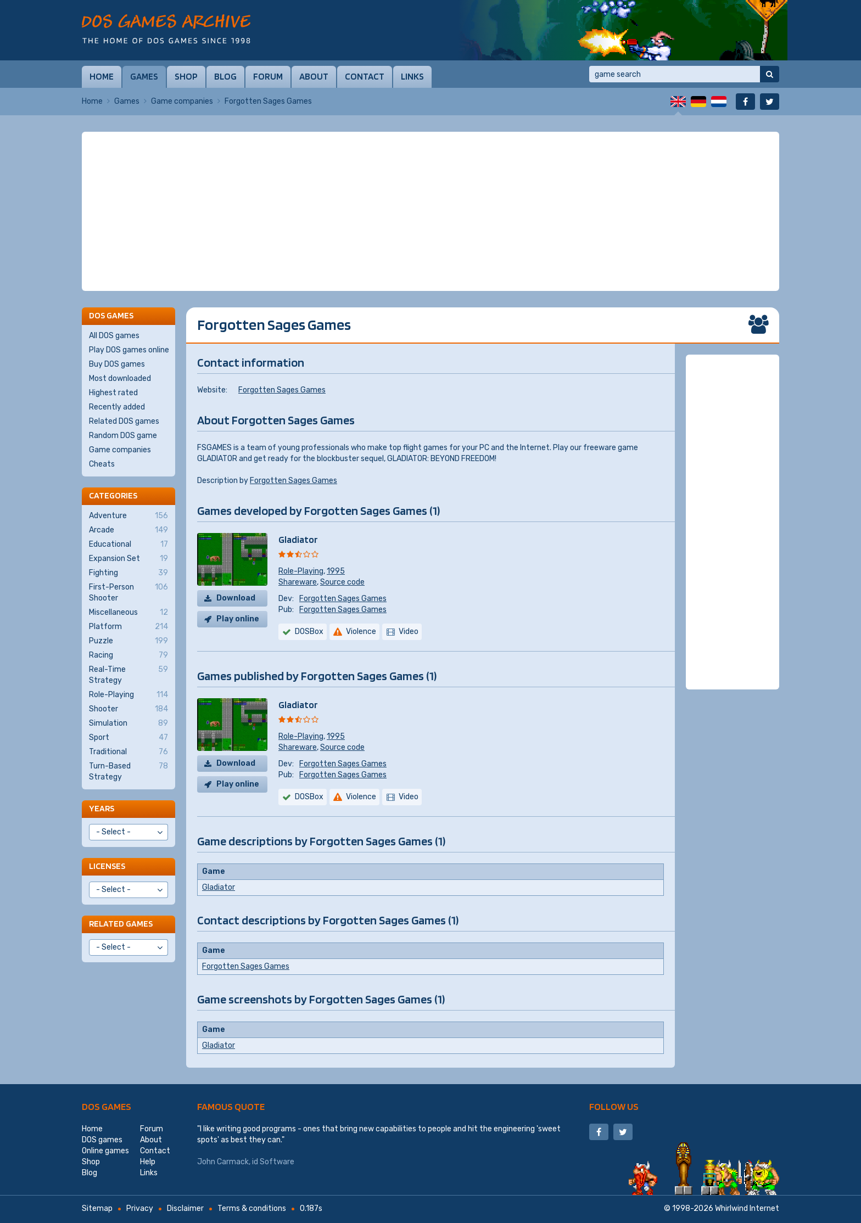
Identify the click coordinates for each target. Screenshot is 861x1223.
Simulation (128, 723)
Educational (128, 544)
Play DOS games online (129, 350)
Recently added (117, 407)
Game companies (182, 101)
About (313, 76)
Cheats (102, 464)
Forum (268, 76)
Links (412, 76)
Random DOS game (123, 435)
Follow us (614, 1106)
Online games (105, 1150)
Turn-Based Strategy (128, 771)
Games (144, 76)
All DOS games (114, 335)
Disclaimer (185, 1208)
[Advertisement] (430, 211)
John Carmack (223, 1161)
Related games (121, 923)
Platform (128, 626)
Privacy (139, 1208)
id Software (273, 1161)
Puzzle (128, 641)
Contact (364, 76)
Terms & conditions (251, 1208)
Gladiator (298, 539)
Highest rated (113, 392)
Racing (128, 655)
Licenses (107, 866)
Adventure (128, 515)
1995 (336, 571)
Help (147, 1161)
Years (101, 808)
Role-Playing (300, 571)
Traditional (128, 752)
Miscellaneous (128, 612)
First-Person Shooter (128, 592)
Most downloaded (120, 378)
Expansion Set (128, 558)
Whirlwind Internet (747, 1208)
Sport (128, 737)
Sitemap (97, 1208)
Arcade (128, 530)
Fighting (128, 573)
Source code (342, 582)
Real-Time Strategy (128, 674)
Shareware (297, 582)
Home (102, 76)
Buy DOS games (117, 364)
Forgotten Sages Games (282, 390)
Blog (225, 76)
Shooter (128, 709)
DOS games (106, 1106)
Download (235, 598)
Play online (237, 619)
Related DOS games (124, 421)
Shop (186, 76)
